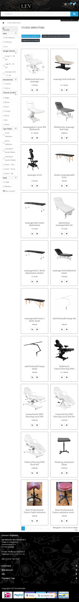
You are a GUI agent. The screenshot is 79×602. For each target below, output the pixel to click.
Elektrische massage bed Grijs (64, 128)
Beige (7, 98)
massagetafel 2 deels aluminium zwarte (34, 272)
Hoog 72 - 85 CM (10, 58)
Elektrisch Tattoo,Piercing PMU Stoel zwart (64, 367)
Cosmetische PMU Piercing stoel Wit (34, 415)
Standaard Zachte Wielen (10, 158)
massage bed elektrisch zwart (64, 272)
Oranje (7, 111)
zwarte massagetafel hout (64, 176)
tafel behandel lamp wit (64, 318)
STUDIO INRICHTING (14, 23)
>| (48, 528)
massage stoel (34, 175)
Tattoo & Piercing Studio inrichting (56, 36)
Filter (30, 595)
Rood (7, 115)
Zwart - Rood (10, 169)
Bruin (7, 106)
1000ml (8, 84)
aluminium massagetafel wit (64, 224)
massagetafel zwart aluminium (34, 224)
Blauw (7, 102)
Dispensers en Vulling (30, 40)
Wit (6, 120)
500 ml (7, 88)
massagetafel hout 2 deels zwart (35, 319)
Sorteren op (45, 595)
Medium (8, 186)
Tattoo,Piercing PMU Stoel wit (34, 463)
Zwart (7, 124)
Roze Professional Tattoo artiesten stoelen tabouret (64, 511)
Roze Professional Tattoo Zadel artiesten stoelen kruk (34, 511)
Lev (6, 46)
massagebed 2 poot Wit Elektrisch (34, 128)
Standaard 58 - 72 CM (10, 73)
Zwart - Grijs (9, 164)
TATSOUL (8, 42)
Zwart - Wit (9, 173)
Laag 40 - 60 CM (9, 65)
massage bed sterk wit (64, 79)
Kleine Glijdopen (8, 142)
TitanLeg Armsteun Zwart (64, 463)
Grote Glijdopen (8, 134)
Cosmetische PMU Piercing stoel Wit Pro (64, 415)
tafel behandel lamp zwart (34, 367)
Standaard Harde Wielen (10, 150)
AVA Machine (10, 37)
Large (7, 182)
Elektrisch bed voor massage (34, 80)
